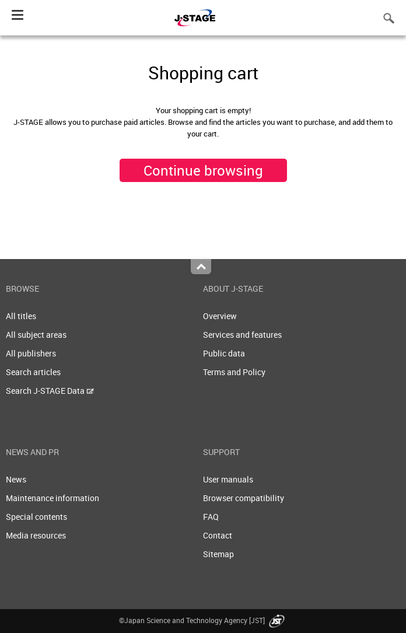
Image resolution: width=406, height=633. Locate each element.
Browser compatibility (243, 497)
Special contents (36, 516)
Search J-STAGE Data (50, 390)
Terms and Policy (234, 371)
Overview (220, 315)
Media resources (36, 535)
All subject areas (36, 334)
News (16, 479)
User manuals (228, 479)
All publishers (31, 353)
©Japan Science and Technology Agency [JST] (203, 620)
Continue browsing (203, 170)
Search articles (33, 371)
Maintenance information (52, 497)
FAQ (211, 516)
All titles (21, 315)
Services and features (242, 334)
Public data (224, 353)
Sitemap (218, 553)
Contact (217, 535)
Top (201, 266)
